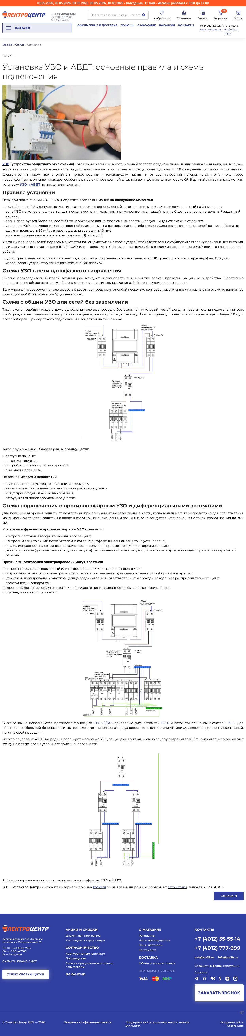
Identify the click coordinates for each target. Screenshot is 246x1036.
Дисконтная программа (83, 935)
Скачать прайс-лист (19, 961)
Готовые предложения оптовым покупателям (89, 965)
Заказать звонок (211, 29)
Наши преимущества (154, 940)
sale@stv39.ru (204, 957)
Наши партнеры (151, 945)
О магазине (146, 25)
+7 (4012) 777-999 (217, 948)
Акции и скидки (82, 930)
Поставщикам (76, 958)
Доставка (148, 957)
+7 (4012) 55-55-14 (212, 26)
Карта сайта (147, 950)
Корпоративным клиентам (85, 953)
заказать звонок (219, 992)
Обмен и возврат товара (157, 963)
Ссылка (229, 896)
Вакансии (167, 25)
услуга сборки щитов (25, 974)
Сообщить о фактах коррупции (217, 966)
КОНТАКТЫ (204, 930)
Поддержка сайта (138, 1022)
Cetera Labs (235, 1025)
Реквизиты (147, 935)
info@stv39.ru (228, 957)
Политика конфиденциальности (88, 1022)
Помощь (127, 25)
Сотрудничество (82, 948)
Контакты (186, 25)
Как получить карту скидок (85, 940)
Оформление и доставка (97, 25)
